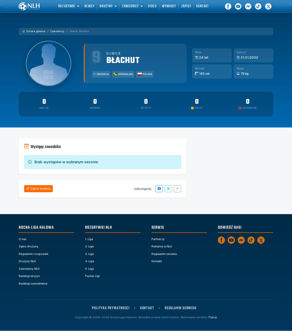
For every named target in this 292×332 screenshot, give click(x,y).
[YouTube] (238, 9)
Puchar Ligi (92, 277)
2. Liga (89, 247)
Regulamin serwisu (164, 254)
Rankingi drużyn (29, 277)
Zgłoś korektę (38, 189)
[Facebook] (228, 9)
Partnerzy (158, 239)
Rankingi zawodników (34, 285)
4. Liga (89, 262)
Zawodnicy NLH (29, 270)
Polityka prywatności (110, 309)
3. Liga (89, 254)
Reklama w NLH (162, 247)
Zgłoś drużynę (28, 247)
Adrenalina (123, 74)
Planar (213, 318)
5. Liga (89, 270)
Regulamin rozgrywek (34, 254)
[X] (268, 9)
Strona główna (33, 31)
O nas (23, 239)
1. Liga (89, 239)
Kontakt (156, 262)
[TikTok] (258, 9)
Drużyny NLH (27, 262)
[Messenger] (248, 9)
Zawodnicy (57, 31)
